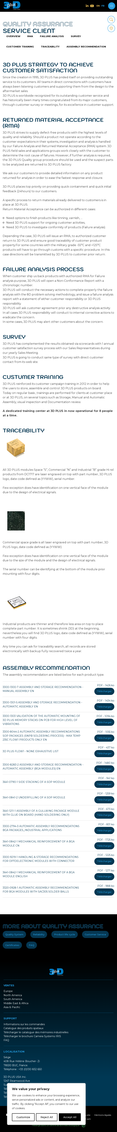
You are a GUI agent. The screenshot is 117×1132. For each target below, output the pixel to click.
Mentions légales (102, 1112)
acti (89, 1116)
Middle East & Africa (16, 1000)
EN (98, 6)
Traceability (14, 49)
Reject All (46, 1117)
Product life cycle (64, 931)
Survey (71, 37)
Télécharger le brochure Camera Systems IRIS (32, 1033)
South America (13, 996)
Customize (23, 1117)
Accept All (69, 1117)
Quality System (14, 931)
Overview (12, 37)
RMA (28, 37)
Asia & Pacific (12, 1004)
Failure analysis (49, 37)
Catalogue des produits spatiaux (23, 1025)
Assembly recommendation (48, 49)
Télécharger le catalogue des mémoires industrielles (36, 1029)
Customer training (96, 37)
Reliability (38, 931)
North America (13, 992)
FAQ (31, 942)
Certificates (12, 942)
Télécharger (104, 694)
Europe (8, 988)
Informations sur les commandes (24, 1021)
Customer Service (95, 931)
